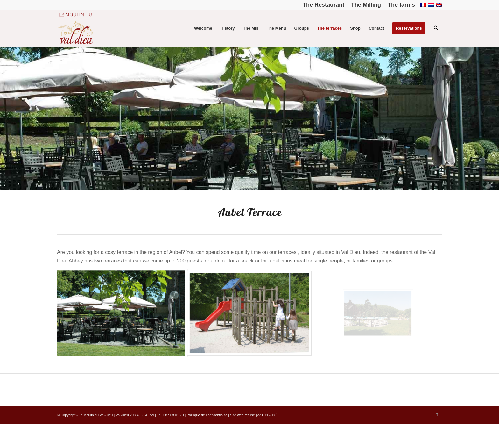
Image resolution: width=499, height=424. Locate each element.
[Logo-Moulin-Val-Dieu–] (75, 28)
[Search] (436, 28)
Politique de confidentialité (206, 415)
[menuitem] (323, 4)
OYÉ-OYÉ (270, 415)
